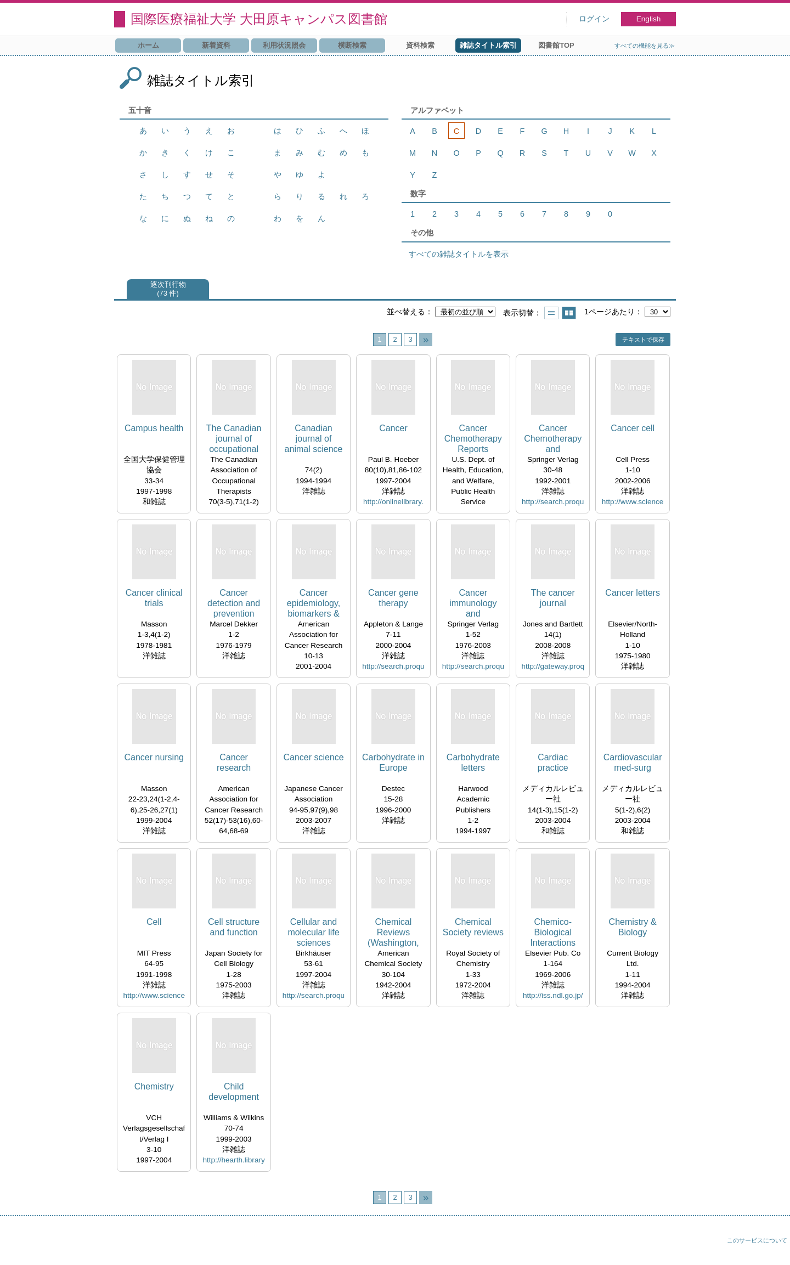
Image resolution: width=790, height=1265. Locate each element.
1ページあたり (609, 311)
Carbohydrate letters (473, 762)
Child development (233, 1092)
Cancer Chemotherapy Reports (473, 438)
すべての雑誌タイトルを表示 (459, 254)
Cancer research (234, 762)
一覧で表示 (551, 313)
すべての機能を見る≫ (644, 45)
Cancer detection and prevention (233, 603)
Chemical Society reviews (473, 927)
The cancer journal (553, 598)
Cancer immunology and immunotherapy (473, 603)
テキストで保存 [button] (643, 339)
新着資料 (216, 45)
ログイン (594, 19)
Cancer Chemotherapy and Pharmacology (553, 439)
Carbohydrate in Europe (393, 762)
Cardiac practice (553, 762)
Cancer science (313, 757)
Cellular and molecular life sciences (313, 932)
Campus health (154, 428)
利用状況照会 (284, 45)
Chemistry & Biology (633, 927)
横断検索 (352, 45)
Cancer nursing (154, 757)
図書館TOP (556, 45)
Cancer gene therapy (393, 598)
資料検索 (420, 45)
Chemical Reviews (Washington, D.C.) (393, 932)
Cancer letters (632, 592)
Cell (154, 922)
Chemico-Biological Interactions (552, 932)
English (648, 19)
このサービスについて (757, 1240)
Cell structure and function (233, 927)
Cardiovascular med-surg (632, 762)
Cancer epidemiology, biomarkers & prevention (314, 603)
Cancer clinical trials (154, 598)
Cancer (393, 428)
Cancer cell (632, 428)
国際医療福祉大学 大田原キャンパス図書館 (259, 19)
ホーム (148, 45)
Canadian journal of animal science (314, 438)
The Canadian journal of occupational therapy (234, 439)
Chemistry (154, 1086)
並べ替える (406, 311)
